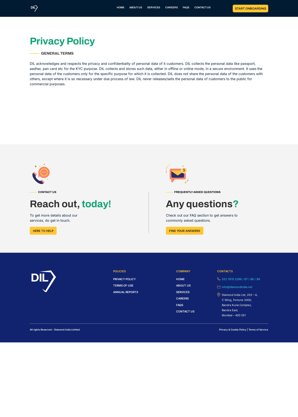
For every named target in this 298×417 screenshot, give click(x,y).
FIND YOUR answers (184, 231)
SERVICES (153, 7)
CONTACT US (203, 7)
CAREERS (171, 7)
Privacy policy (124, 279)
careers (182, 298)
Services (183, 292)
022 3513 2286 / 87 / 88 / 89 (241, 279)
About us (183, 285)
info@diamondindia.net (237, 287)
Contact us (185, 311)
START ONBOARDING (250, 8)
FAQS (186, 7)
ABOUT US (135, 7)
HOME (120, 7)
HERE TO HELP (43, 231)
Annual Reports (125, 292)
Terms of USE (123, 285)
